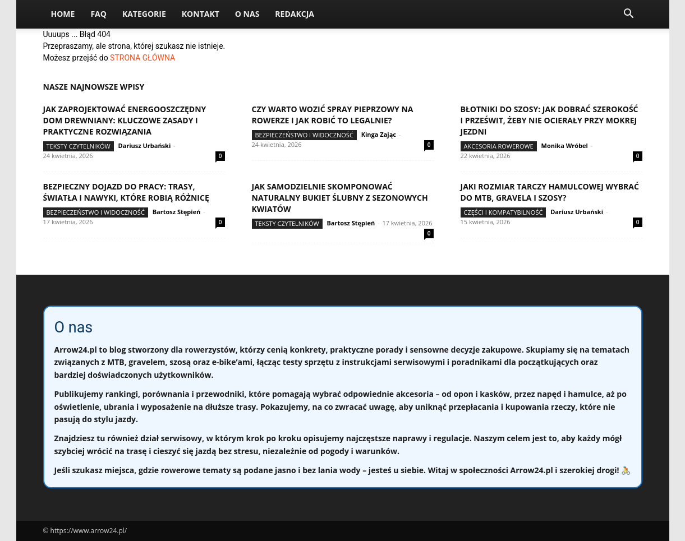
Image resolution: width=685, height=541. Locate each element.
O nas (247, 13)
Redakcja (294, 13)
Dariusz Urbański (144, 145)
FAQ (98, 13)
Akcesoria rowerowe (499, 146)
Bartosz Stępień (177, 211)
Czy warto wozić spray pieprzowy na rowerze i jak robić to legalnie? (332, 115)
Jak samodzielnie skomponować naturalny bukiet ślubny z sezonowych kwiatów (340, 197)
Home (63, 13)
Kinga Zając (378, 134)
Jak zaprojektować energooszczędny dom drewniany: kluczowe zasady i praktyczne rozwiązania (124, 120)
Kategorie (144, 13)
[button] (628, 15)
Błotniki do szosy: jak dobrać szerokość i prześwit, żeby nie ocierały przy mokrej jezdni (549, 120)
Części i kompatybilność (503, 212)
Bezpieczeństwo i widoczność (304, 135)
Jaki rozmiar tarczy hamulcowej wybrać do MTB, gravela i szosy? (550, 192)
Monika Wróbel (564, 145)
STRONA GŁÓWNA (142, 57)
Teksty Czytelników (79, 146)
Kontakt (200, 13)
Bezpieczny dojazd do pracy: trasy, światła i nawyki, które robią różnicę (126, 192)
